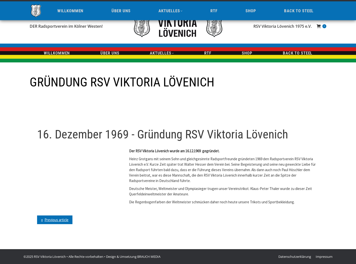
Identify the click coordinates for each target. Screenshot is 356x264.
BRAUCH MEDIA (148, 256)
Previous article (56, 219)
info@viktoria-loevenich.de (84, 4)
